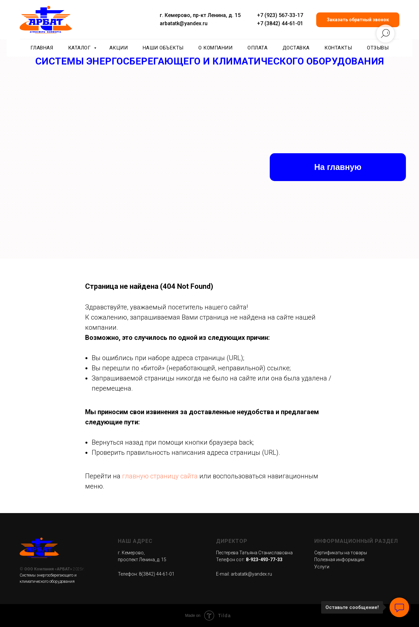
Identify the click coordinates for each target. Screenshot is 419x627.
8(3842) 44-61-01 (156, 574)
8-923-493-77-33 (264, 559)
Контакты (338, 48)
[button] (357, 19)
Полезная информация (339, 559)
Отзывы (378, 48)
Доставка (296, 48)
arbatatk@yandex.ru (184, 23)
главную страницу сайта (160, 476)
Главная (41, 48)
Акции (118, 48)
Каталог (80, 48)
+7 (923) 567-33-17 (280, 15)
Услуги (321, 566)
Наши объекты (163, 48)
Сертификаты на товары (340, 552)
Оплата (257, 48)
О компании (215, 48)
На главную (337, 167)
